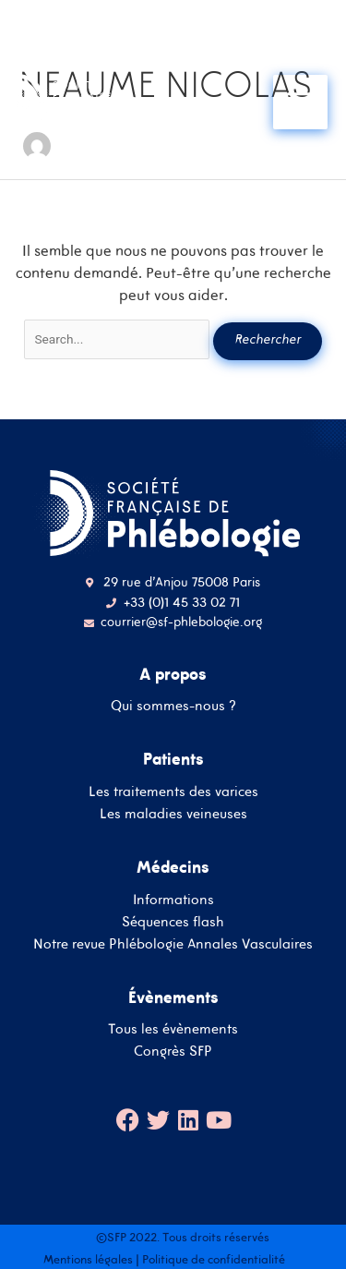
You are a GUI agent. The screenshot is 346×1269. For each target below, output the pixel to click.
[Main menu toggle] (300, 102)
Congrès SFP (173, 1050)
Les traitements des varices (173, 791)
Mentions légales (88, 1259)
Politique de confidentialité (213, 1259)
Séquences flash (173, 921)
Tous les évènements (173, 1028)
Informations (173, 899)
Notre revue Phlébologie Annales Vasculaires (173, 943)
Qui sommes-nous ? (173, 705)
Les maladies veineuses (173, 813)
